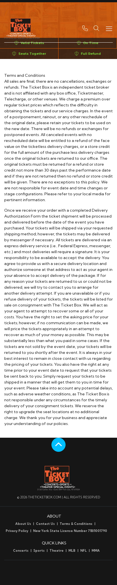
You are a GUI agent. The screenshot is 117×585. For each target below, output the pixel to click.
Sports (39, 551)
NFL (83, 551)
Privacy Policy (17, 531)
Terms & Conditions (76, 524)
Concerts (21, 551)
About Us (23, 524)
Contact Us (45, 524)
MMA (96, 551)
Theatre (56, 551)
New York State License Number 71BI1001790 (70, 531)
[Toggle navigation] (109, 28)
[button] (96, 28)
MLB (71, 551)
